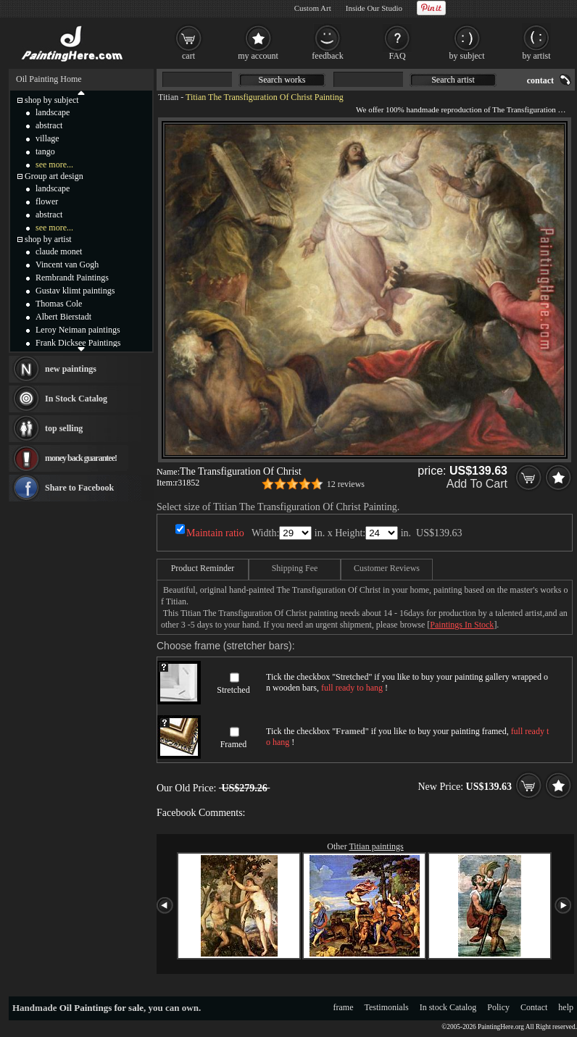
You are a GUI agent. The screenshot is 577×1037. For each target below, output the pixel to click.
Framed (233, 744)
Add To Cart (477, 484)
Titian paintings (376, 846)
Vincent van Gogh (67, 264)
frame (343, 1007)
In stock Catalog (448, 1007)
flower (47, 201)
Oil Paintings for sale (101, 1007)
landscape (53, 112)
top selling (64, 428)
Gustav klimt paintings (75, 291)
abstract (49, 125)
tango (45, 151)
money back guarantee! (81, 458)
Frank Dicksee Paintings (78, 343)
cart (188, 56)
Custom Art (312, 8)
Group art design (54, 176)
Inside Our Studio (374, 8)
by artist (537, 56)
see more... (54, 164)
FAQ (397, 56)
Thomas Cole (59, 304)
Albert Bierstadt (63, 317)
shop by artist (48, 239)
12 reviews (346, 484)
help (565, 1007)
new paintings (70, 369)
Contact (533, 1007)
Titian (168, 97)
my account (258, 56)
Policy (498, 1007)
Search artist (453, 80)
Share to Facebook (79, 488)
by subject (467, 56)
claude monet (59, 251)
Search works (282, 80)
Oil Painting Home (49, 79)
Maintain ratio (215, 533)
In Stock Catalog (76, 398)
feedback (327, 56)
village (47, 138)
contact (540, 80)
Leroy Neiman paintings (78, 330)
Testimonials (387, 1007)
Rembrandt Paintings (72, 277)
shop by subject (52, 100)
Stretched (233, 690)
